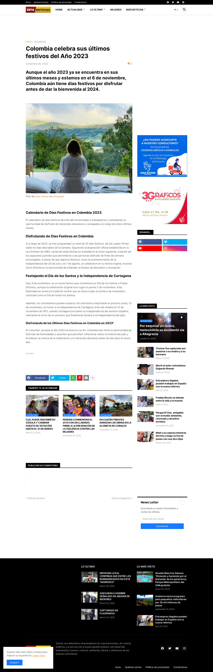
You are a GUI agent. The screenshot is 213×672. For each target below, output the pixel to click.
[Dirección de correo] (162, 519)
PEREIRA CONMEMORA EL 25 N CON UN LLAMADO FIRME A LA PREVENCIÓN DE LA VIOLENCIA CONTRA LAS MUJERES (79, 425)
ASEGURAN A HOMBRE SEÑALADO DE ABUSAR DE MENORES (115, 596)
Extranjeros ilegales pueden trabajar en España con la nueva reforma (171, 383)
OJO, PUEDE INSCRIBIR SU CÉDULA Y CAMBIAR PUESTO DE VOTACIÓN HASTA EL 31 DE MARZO (40, 424)
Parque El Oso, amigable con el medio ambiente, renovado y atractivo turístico (169, 417)
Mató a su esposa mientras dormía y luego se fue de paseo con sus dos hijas (171, 435)
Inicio (28, 2)
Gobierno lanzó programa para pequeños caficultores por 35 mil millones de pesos (171, 601)
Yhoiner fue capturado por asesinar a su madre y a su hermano (171, 351)
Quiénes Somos (41, 2)
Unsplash (58, 196)
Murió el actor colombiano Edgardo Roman (171, 367)
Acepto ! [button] (14, 662)
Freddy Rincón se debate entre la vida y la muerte (170, 399)
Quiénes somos (133, 667)
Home (59, 9)
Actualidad (74, 9)
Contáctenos (80, 2)
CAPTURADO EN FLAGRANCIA (109, 612)
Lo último (96, 9)
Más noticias (134, 9)
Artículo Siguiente (120, 498)
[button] (176, 9)
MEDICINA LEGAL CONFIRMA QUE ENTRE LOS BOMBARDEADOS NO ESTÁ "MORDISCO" (115, 578)
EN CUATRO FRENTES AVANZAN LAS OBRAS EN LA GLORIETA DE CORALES (115, 422)
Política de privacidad (61, 2)
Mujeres (115, 9)
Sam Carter (42, 196)
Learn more (39, 655)
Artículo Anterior (36, 498)
